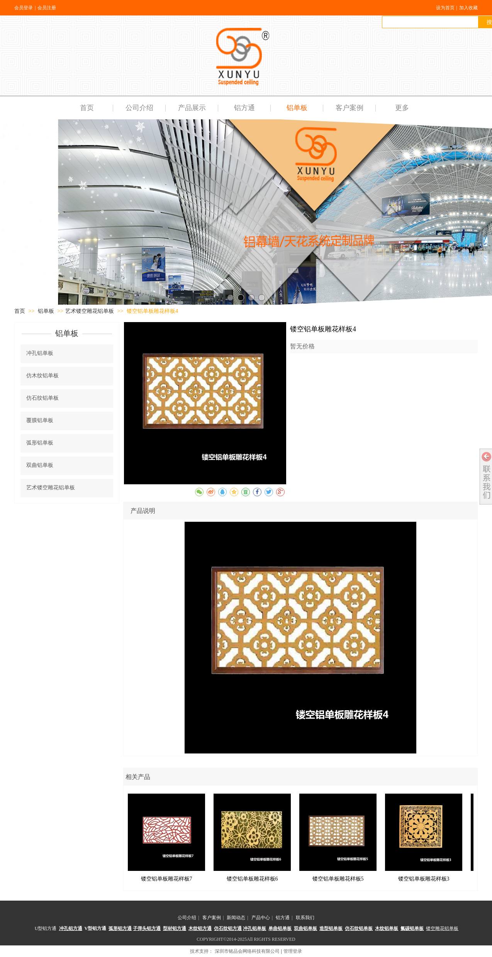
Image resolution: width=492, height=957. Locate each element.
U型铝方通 (46, 928)
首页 (19, 311)
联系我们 (305, 917)
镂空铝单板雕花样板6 (252, 879)
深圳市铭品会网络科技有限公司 (247, 951)
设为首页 (445, 7)
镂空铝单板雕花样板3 (424, 879)
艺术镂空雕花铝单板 (89, 311)
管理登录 (292, 951)
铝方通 (283, 917)
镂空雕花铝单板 (442, 928)
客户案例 (211, 917)
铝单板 (47, 311)
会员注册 (46, 7)
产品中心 (260, 917)
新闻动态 (236, 917)
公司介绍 (187, 917)
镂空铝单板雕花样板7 (166, 879)
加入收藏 (468, 7)
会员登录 (23, 7)
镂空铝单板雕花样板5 (338, 879)
